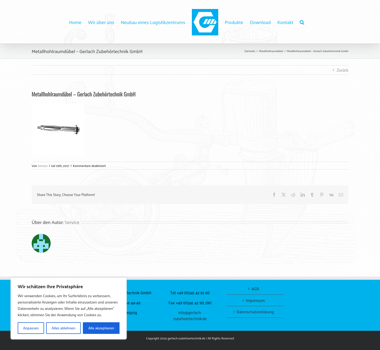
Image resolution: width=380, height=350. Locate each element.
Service (43, 166)
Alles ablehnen (63, 328)
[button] (302, 22)
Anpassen (31, 328)
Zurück (342, 69)
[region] (69, 308)
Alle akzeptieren (101, 328)
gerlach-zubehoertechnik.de (186, 338)
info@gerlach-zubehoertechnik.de (190, 315)
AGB (255, 289)
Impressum (255, 300)
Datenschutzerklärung (255, 312)
